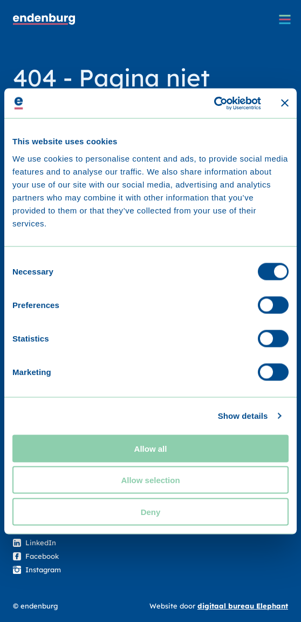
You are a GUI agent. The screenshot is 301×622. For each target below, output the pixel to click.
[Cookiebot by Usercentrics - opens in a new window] (214, 103)
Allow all (150, 448)
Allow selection (150, 480)
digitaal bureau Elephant (242, 605)
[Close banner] (285, 103)
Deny (151, 511)
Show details (243, 415)
